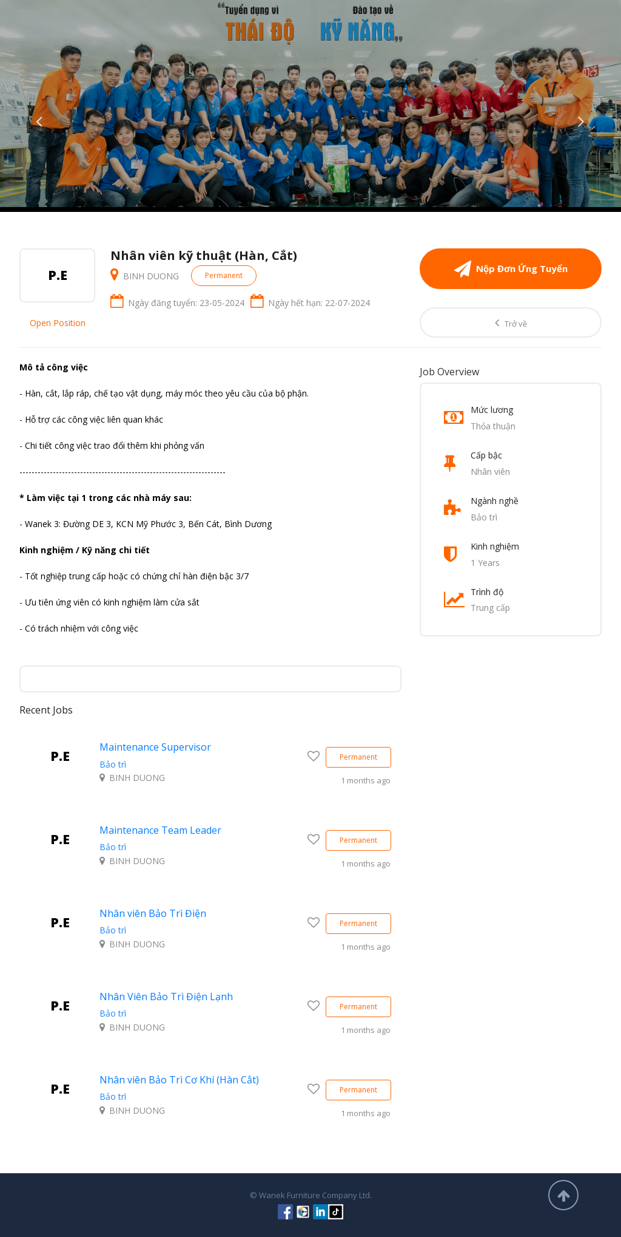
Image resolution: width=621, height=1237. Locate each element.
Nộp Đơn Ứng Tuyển (511, 268)
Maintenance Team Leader (160, 830)
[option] (310, 103)
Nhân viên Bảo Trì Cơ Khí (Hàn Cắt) (179, 1079)
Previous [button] (39, 118)
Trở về (511, 322)
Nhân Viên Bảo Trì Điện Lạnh (166, 996)
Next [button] (581, 118)
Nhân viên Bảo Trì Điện (152, 913)
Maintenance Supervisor (155, 747)
